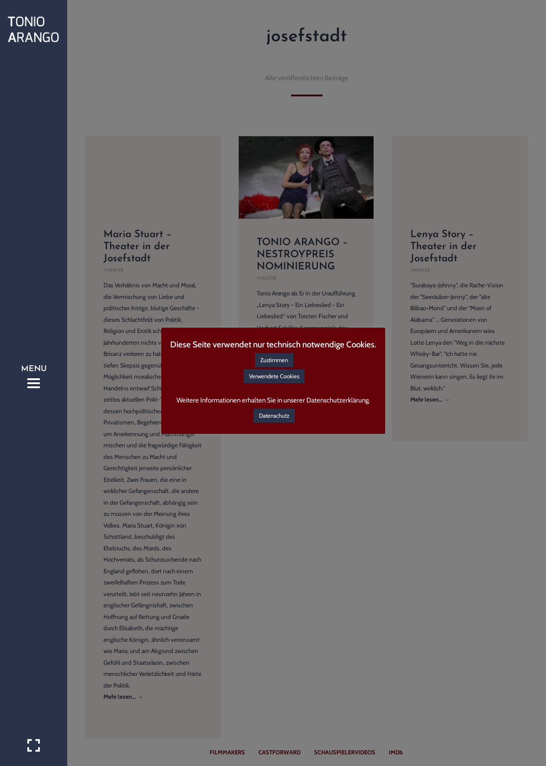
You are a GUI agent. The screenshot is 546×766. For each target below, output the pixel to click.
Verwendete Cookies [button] (274, 376)
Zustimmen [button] (274, 360)
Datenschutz (274, 415)
